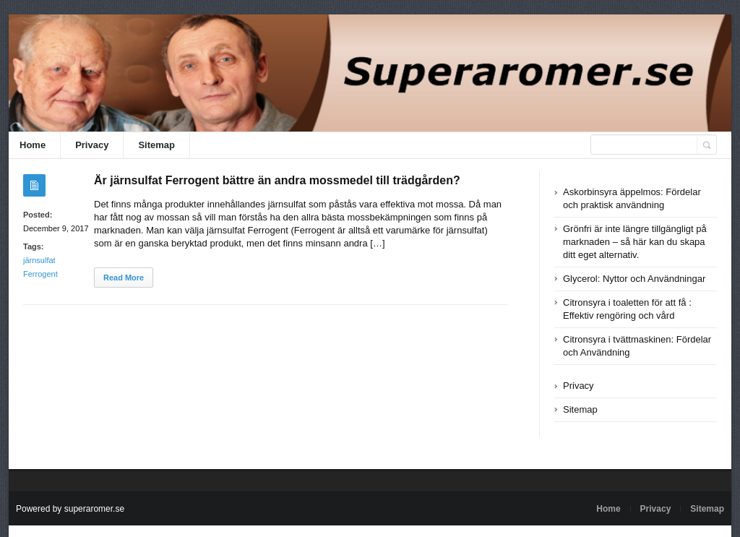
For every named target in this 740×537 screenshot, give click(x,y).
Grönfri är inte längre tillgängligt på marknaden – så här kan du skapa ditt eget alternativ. (635, 241)
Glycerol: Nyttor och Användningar (634, 278)
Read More (123, 277)
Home (33, 144)
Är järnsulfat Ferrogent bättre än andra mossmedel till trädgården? (277, 180)
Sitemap (156, 144)
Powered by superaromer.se (70, 509)
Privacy (91, 144)
